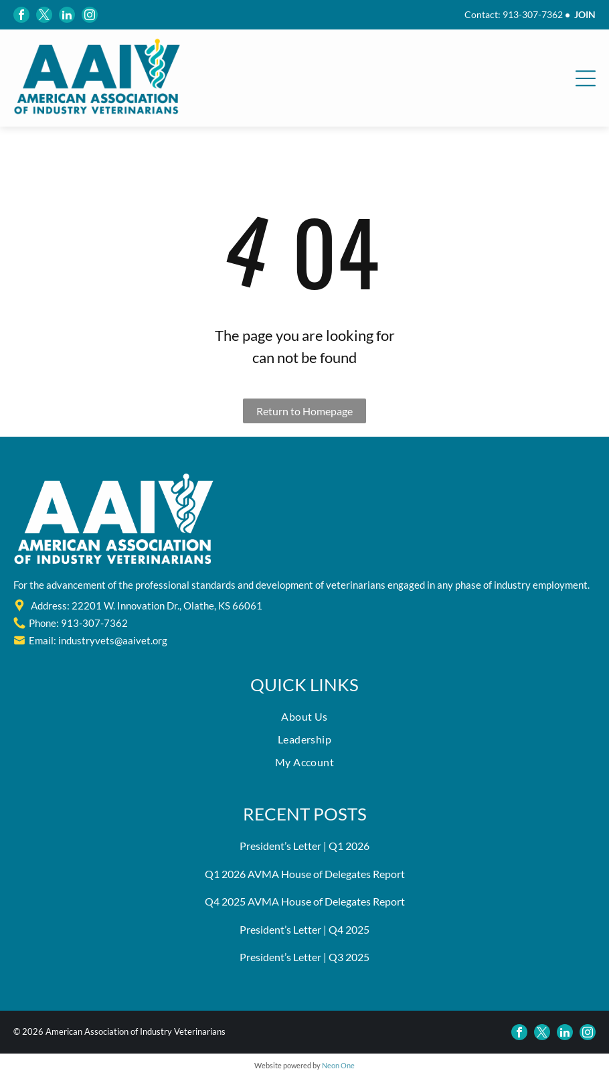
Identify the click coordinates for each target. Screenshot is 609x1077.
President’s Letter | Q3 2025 (304, 956)
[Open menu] (586, 78)
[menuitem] (304, 720)
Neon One (338, 1065)
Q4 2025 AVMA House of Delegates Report (305, 901)
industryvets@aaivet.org (112, 640)
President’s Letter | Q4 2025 (304, 929)
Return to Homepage (304, 411)
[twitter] (44, 15)
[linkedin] (67, 15)
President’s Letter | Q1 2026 (304, 845)
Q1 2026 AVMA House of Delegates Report (305, 873)
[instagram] (90, 15)
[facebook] (21, 15)
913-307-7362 (533, 14)
